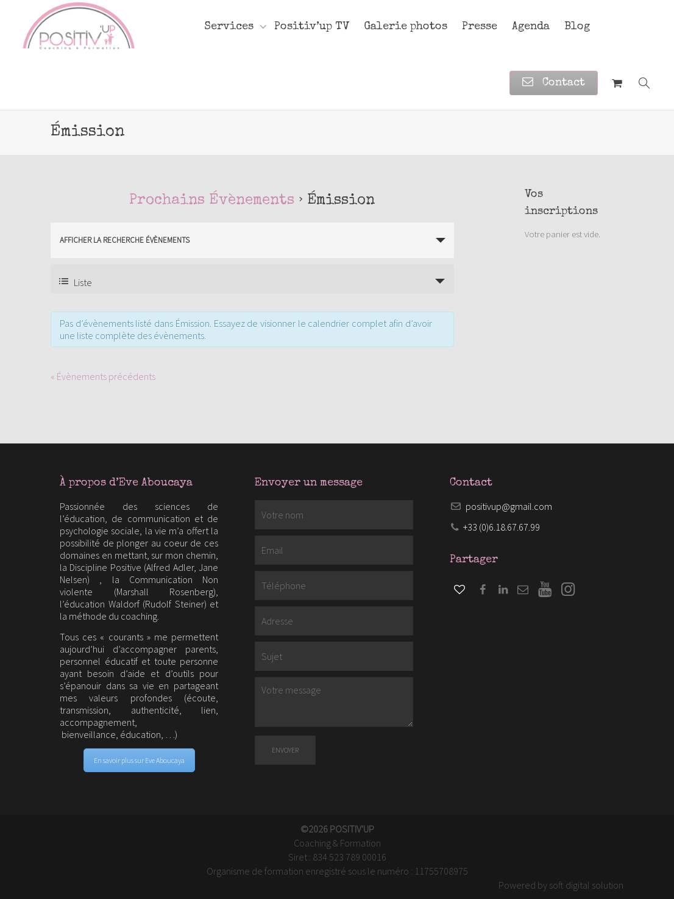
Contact (553, 82)
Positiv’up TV (311, 26)
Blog (577, 26)
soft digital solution (586, 885)
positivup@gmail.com (509, 506)
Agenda (531, 26)
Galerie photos (405, 26)
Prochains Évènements (211, 200)
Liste (75, 282)
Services (230, 26)
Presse (479, 26)
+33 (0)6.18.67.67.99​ (501, 527)
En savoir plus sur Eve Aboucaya (139, 760)
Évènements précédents (103, 376)
